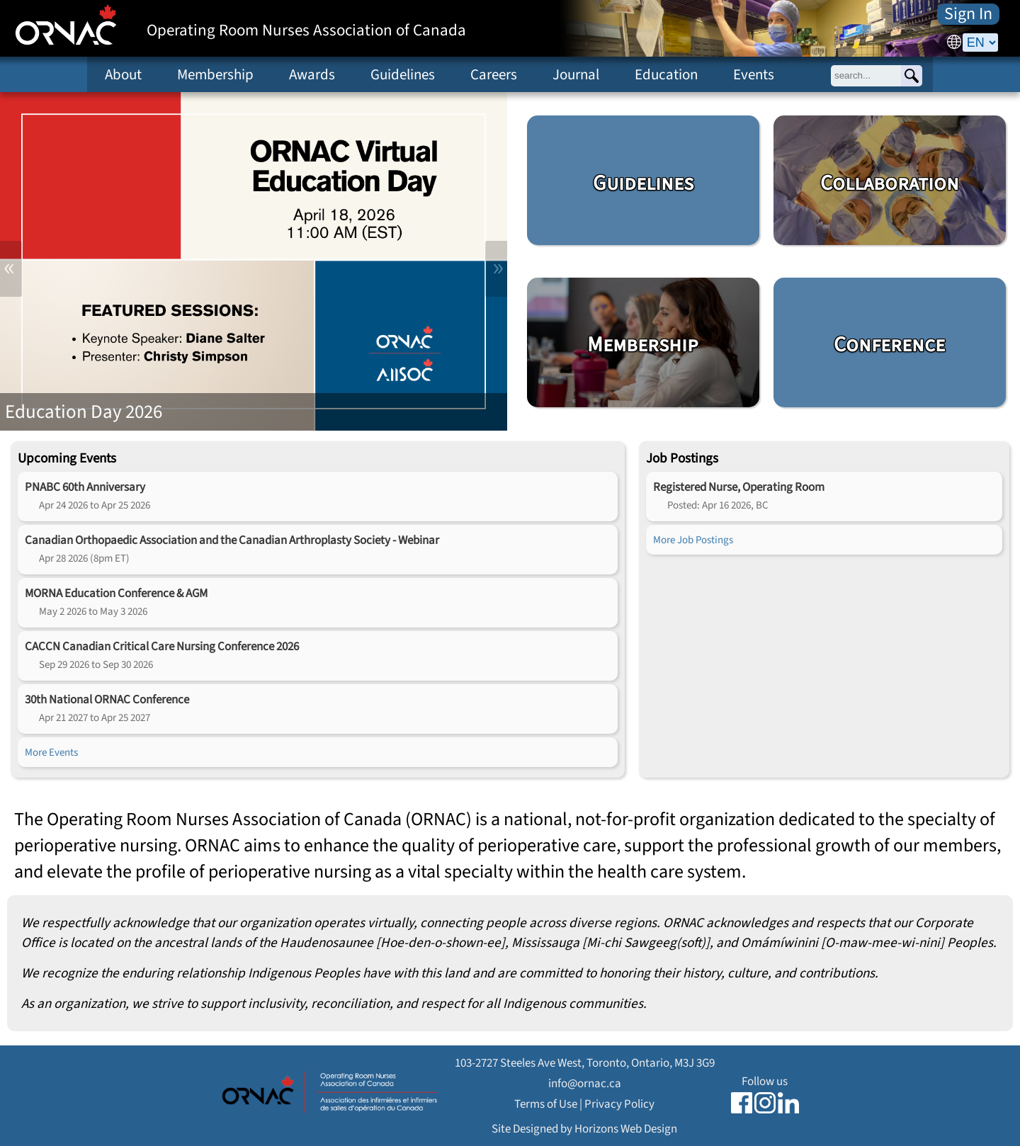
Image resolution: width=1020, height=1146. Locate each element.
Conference (889, 345)
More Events (51, 752)
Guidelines (402, 74)
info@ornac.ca (584, 1083)
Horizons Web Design (625, 1129)
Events (753, 74)
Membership (215, 74)
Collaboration (889, 183)
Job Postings (682, 458)
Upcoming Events (67, 458)
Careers (493, 74)
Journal (575, 74)
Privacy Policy (619, 1104)
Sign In (968, 14)
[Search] (911, 75)
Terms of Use (545, 1104)
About (123, 74)
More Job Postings (693, 540)
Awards (312, 74)
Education (666, 74)
